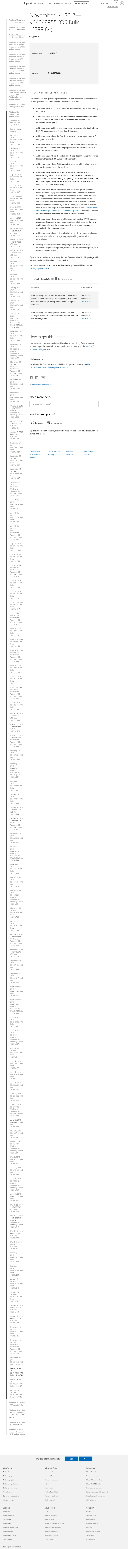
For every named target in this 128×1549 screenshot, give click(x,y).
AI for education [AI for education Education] (91, 1500)
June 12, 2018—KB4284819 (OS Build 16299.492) (16, 1123)
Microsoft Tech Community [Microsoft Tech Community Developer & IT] (53, 1527)
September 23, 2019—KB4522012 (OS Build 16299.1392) (16, 460)
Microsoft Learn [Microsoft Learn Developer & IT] (49, 1519)
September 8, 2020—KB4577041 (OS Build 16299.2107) (16, 153)
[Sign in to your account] (122, 3)
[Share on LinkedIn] (36, 377)
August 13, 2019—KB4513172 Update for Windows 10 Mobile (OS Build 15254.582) (16, 532)
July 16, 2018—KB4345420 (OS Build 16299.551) (16, 1075)
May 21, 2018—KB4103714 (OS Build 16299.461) (16, 1134)
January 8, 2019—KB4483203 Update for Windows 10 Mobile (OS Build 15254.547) (16, 824)
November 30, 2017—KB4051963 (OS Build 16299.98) (16, 1361)
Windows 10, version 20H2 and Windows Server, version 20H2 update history (17, 45)
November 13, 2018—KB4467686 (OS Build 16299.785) (16, 912)
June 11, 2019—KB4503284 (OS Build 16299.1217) (16, 605)
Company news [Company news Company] (91, 1519)
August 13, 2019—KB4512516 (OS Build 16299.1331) (16, 517)
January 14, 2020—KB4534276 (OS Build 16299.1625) (16, 305)
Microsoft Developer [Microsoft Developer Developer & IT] (51, 1515)
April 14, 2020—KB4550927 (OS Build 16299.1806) (16, 221)
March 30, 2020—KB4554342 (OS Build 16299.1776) (16, 232)
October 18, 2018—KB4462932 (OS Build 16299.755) (16, 925)
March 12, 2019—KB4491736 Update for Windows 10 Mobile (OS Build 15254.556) (16, 740)
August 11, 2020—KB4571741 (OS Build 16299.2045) (16, 166)
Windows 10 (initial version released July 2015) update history (17, 1431)
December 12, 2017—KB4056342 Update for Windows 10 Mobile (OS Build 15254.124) (16, 1347)
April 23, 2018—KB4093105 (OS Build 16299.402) (16, 1171)
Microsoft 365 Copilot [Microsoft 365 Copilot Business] (9, 1535)
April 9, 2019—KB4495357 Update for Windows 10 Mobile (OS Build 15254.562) (16, 693)
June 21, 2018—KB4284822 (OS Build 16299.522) (16, 1097)
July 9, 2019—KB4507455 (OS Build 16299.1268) (16, 557)
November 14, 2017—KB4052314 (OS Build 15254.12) (16, 1382)
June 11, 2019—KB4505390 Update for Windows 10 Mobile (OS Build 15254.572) (16, 618)
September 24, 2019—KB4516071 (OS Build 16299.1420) (16, 447)
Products (57, 3)
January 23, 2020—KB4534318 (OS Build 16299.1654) (16, 292)
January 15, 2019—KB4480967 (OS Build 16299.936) (16, 799)
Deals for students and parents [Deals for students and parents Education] (95, 1496)
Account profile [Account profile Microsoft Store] (49, 1472)
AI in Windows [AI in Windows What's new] (7, 1492)
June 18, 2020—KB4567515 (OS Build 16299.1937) (16, 188)
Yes (71, 1459)
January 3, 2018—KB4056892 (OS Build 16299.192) (16, 1319)
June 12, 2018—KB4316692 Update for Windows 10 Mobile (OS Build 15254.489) (16, 1110)
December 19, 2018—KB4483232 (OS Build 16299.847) (16, 838)
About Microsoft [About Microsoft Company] (91, 1515)
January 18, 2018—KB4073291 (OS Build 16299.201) (16, 1296)
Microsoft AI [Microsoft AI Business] (6, 1511)
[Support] (27, 3)
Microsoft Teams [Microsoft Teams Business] (8, 1531)
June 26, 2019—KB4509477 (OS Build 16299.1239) (16, 583)
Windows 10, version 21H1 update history (17, 36)
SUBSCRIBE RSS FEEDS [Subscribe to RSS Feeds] (41, 384)
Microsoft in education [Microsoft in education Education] (93, 1472)
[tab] (37, 423)
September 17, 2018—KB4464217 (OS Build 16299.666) (16, 978)
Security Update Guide (39, 268)
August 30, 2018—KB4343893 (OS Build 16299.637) (16, 1022)
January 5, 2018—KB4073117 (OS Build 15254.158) (16, 1308)
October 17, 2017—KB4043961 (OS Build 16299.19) (16, 1393)
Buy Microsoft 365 (81, 3)
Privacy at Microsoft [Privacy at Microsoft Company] (92, 1523)
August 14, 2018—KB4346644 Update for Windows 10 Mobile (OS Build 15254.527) (16, 1037)
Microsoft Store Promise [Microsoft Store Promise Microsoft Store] (52, 1496)
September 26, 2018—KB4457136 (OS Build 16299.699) (16, 965)
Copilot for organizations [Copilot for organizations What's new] (10, 1484)
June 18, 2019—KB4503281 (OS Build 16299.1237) (16, 594)
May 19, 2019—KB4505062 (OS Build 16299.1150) (16, 642)
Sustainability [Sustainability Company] (90, 1539)
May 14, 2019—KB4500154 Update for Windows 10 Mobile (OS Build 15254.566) (16, 656)
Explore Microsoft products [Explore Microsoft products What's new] (11, 1496)
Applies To (35, 36)
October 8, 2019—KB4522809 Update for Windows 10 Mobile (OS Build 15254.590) (16, 411)
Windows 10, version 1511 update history (17, 1423)
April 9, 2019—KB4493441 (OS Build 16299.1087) (16, 706)
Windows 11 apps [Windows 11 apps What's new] (8, 1500)
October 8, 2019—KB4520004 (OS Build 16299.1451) (16, 424)
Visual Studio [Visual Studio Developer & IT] (49, 1539)
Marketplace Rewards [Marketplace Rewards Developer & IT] (51, 1535)
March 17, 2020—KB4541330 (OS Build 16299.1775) (16, 243)
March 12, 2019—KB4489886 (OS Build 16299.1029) (16, 727)
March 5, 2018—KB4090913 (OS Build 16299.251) (16, 1245)
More (67, 3)
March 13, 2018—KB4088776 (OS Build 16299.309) (16, 1234)
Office (49, 3)
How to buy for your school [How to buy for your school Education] (94, 1488)
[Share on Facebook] (31, 377)
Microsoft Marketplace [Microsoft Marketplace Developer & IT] (51, 1531)
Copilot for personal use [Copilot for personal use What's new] (10, 1488)
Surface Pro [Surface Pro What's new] (6, 1472)
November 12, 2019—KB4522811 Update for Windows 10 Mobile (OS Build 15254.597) (16, 369)
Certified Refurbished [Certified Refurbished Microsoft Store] (51, 1492)
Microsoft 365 (39, 3)
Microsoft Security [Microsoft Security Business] (8, 1515)
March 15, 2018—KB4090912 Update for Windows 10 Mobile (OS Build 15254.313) (16, 1221)
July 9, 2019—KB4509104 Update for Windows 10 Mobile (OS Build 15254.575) (16, 571)
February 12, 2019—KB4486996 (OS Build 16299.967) (16, 785)
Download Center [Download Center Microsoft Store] (50, 1476)
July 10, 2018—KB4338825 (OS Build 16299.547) (16, 1086)
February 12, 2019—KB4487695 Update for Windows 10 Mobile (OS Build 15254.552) (16, 770)
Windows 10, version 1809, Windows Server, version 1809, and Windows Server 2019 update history (17, 95)
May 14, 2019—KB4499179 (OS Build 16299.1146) (16, 668)
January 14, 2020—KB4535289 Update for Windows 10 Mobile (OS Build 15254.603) (16, 320)
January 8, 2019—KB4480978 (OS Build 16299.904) (16, 810)
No (85, 1459)
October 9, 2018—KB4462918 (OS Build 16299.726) (16, 953)
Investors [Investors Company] (89, 1527)
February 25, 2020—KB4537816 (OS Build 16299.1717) (16, 266)
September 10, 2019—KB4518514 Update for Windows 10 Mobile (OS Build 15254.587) (16, 489)
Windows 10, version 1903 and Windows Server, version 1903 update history (17, 81)
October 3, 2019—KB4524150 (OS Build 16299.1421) (16, 435)
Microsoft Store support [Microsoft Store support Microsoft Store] (52, 1480)
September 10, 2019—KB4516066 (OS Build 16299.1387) (16, 473)
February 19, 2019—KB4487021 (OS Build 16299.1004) (16, 755)
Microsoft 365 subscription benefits (36, 454)
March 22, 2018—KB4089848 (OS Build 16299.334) (16, 1208)
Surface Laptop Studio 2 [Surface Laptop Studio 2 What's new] (10, 1480)
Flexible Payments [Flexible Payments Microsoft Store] (50, 1500)
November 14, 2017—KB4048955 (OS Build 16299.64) (16, 1371)
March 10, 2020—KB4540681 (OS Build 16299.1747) (16, 253)
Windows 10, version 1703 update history (17, 1404)
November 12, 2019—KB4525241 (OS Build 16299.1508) (16, 384)
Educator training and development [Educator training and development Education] (97, 1492)
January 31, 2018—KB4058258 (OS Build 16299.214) (16, 1283)
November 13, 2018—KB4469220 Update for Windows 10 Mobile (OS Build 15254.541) (16, 897)
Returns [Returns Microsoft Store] (47, 1484)
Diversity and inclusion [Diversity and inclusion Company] (93, 1531)
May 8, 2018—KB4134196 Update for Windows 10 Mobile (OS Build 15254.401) (16, 1147)
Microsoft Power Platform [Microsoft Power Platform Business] (10, 1527)
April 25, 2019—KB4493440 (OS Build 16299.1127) (16, 679)
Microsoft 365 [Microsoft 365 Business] (7, 1523)
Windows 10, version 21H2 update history (17, 28)
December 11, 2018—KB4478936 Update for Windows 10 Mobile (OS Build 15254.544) (16, 853)
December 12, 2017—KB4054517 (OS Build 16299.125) (16, 1331)
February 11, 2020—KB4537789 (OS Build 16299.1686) (16, 279)
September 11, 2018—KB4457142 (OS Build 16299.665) (16, 991)
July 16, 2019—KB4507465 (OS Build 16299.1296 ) (16, 547)
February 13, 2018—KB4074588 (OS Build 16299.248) (16, 1270)
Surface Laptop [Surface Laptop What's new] (7, 1476)
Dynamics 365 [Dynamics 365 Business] (7, 1519)
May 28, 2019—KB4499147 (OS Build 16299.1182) (16, 631)
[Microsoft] (11, 3)
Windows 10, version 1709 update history (14, 114)
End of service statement (15, 130)
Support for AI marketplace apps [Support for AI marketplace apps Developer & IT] (54, 1523)
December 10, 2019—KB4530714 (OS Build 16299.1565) (16, 335)
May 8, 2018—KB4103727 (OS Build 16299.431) (16, 1160)
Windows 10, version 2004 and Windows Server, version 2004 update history (17, 57)
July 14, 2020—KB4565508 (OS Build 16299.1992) (16, 177)
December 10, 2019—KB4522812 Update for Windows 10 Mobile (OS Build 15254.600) (16, 351)
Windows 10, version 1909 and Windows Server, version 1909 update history (17, 69)
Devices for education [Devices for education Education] (93, 1476)
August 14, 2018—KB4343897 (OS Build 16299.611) (16, 1052)
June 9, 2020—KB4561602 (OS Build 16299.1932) (16, 199)
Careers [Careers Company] (88, 1511)
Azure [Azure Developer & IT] (46, 1511)
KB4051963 (86, 301)
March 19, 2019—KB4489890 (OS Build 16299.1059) (16, 716)
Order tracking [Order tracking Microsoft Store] (49, 1488)
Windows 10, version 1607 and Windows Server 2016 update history (17, 1413)
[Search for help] (116, 3)
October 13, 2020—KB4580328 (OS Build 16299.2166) (16, 139)
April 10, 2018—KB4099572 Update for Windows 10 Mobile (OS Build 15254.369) (16, 1184)
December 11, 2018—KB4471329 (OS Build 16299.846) (16, 868)
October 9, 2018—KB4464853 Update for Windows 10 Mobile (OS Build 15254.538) (16, 940)
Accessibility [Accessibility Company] (90, 1535)
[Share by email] (42, 377)
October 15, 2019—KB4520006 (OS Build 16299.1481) (16, 397)
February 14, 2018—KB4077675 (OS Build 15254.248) (16, 1257)
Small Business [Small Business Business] (7, 1539)
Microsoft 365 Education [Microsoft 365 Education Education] (93, 1484)
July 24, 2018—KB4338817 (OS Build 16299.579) (16, 1064)
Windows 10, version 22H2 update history (17, 21)
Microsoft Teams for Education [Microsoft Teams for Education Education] (95, 1480)
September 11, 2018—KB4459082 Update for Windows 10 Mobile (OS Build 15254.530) (16, 1006)
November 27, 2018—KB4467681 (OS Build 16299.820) (16, 882)
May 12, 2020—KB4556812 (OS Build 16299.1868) (16, 210)
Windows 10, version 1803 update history (17, 105)
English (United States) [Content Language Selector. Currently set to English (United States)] (14, 1547)
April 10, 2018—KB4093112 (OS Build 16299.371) (16, 1197)
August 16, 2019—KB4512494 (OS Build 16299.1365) (16, 504)
